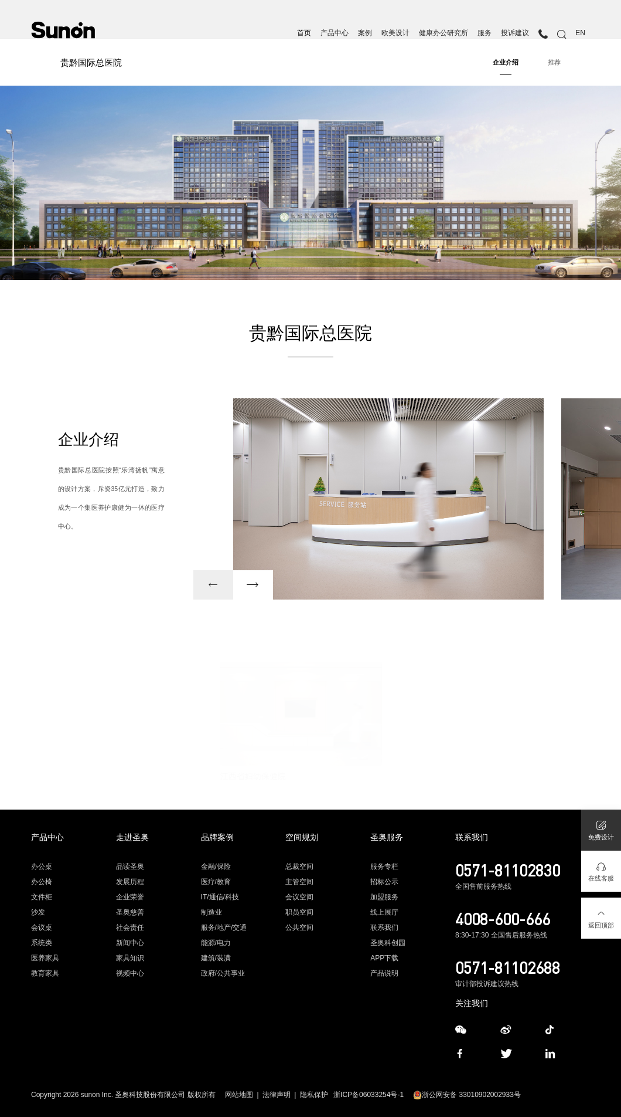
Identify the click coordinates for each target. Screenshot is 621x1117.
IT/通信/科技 (220, 897)
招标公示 (384, 882)
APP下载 (384, 958)
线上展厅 (384, 912)
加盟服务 (384, 897)
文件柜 (41, 897)
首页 (304, 33)
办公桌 (41, 866)
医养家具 (45, 958)
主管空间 (299, 882)
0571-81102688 (507, 967)
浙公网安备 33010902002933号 (467, 1095)
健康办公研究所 (443, 33)
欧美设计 (395, 33)
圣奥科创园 (387, 943)
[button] (213, 585)
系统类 (41, 943)
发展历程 (130, 882)
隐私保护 (314, 1095)
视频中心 (130, 973)
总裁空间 (299, 866)
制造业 (211, 912)
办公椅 (41, 882)
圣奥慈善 (130, 912)
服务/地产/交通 (224, 927)
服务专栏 (384, 866)
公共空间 (299, 927)
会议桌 (41, 927)
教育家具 (45, 973)
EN (580, 33)
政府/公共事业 (223, 973)
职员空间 (299, 912)
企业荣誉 (130, 897)
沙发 (38, 912)
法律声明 (276, 1095)
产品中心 (334, 33)
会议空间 (299, 897)
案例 (365, 33)
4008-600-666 (502, 919)
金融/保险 (216, 866)
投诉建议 (515, 33)
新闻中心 (130, 943)
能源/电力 (216, 943)
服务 (484, 33)
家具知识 (130, 958)
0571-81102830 (507, 870)
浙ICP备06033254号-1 (368, 1095)
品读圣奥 (130, 866)
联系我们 (384, 927)
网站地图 (239, 1095)
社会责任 (130, 927)
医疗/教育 (216, 882)
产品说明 (384, 973)
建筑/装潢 (216, 958)
